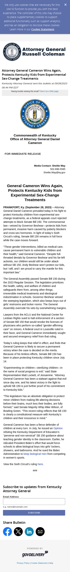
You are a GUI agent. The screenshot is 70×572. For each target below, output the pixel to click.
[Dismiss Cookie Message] (65, 3)
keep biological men (35, 453)
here (40, 464)
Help (51, 563)
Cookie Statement (42, 29)
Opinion (58, 428)
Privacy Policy (23, 563)
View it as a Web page (49, 91)
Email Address (11, 497)
